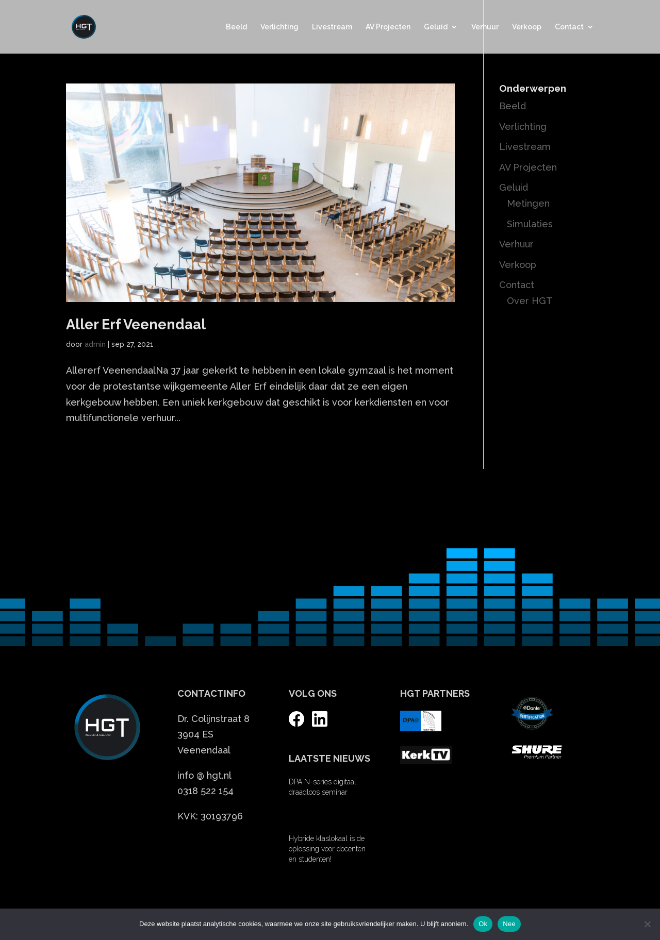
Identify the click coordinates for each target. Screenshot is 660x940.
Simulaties (530, 224)
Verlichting (279, 27)
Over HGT (529, 300)
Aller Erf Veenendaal (136, 324)
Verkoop (526, 27)
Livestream (332, 27)
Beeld (236, 27)
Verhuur (485, 27)
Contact (569, 27)
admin (95, 344)
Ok (482, 924)
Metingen (528, 203)
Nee (509, 924)
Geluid (436, 27)
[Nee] (647, 924)
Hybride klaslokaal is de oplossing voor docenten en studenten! (327, 848)
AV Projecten (388, 27)
